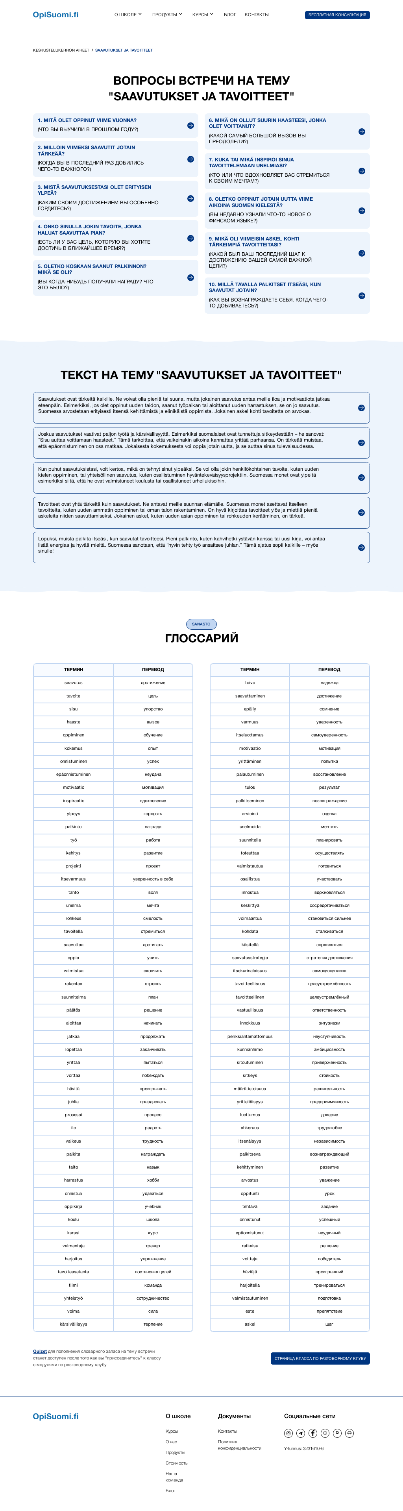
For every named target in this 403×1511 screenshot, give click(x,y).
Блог (171, 1491)
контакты (257, 15)
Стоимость (177, 1463)
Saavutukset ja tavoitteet (124, 50)
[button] (129, 15)
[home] (55, 15)
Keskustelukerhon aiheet (61, 50)
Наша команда (174, 1477)
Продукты (175, 1453)
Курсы (172, 1431)
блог (230, 15)
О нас (171, 1442)
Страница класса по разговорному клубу (320, 1359)
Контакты (227, 1431)
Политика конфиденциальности (239, 1445)
